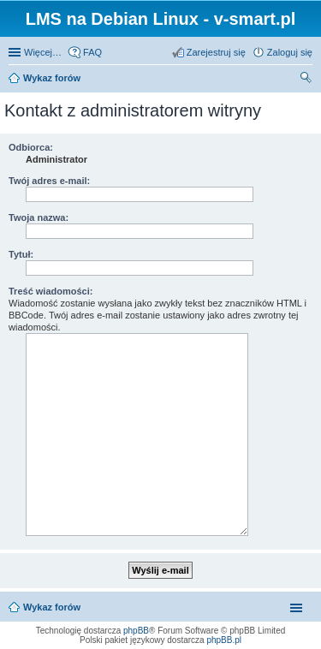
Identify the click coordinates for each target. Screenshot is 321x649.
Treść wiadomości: (50, 291)
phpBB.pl (223, 640)
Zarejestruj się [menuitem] (216, 52)
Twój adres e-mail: (49, 181)
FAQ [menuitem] (92, 52)
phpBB (136, 630)
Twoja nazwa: (38, 217)
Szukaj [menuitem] (306, 79)
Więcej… (43, 52)
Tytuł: (21, 254)
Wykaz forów (51, 78)
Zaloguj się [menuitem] (289, 52)
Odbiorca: (31, 147)
